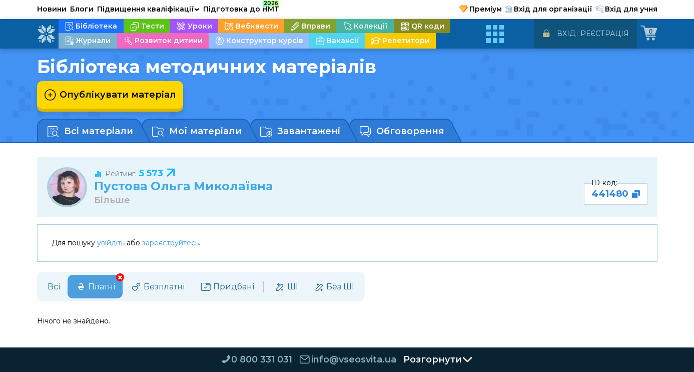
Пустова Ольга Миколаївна (183, 186)
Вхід (566, 33)
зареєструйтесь (170, 242)
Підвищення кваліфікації (148, 9)
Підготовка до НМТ (241, 8)
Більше (112, 200)
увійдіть (111, 242)
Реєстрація (604, 33)
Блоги (82, 9)
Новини (52, 9)
